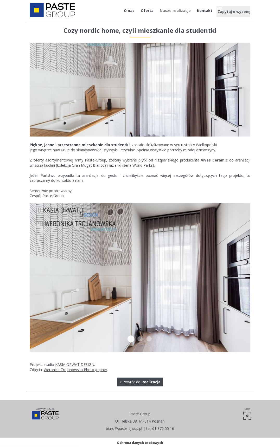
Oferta (135, 10)
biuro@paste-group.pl (124, 428)
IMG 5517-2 (140, 338)
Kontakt (193, 10)
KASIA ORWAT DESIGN (74, 364)
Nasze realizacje (163, 10)
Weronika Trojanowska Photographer (75, 369)
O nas (117, 10)
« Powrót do (140, 381)
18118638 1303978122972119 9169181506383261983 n (131, 338)
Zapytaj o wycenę (231, 10)
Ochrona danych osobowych (140, 442)
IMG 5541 (149, 338)
